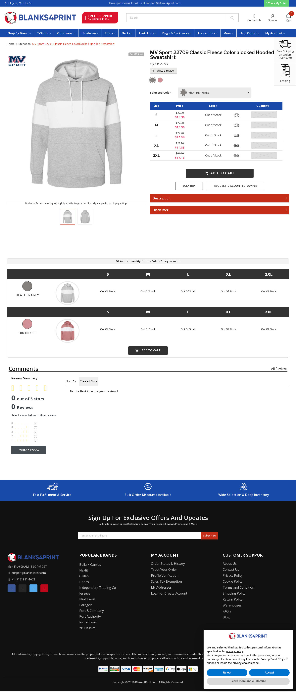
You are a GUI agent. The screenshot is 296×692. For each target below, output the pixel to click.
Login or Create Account (169, 593)
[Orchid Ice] (161, 81)
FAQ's (227, 611)
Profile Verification (164, 575)
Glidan (84, 576)
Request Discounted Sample (235, 186)
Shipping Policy (234, 593)
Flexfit (83, 570)
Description (162, 198)
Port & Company (91, 610)
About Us (230, 563)
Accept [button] (269, 672)
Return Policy (232, 599)
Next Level (87, 599)
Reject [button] (227, 672)
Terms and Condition (238, 587)
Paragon (85, 605)
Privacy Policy (233, 575)
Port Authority (90, 616)
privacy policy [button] (234, 651)
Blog (226, 617)
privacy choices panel (246, 663)
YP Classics (87, 628)
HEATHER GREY (195, 92)
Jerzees (84, 593)
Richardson (87, 622)
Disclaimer (161, 210)
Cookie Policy (232, 581)
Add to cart (219, 173)
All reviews (279, 368)
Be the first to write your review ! (94, 391)
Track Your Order (164, 569)
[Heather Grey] (153, 81)
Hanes (84, 582)
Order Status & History (168, 563)
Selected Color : (162, 92)
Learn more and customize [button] (248, 681)
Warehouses (232, 605)
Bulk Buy (189, 186)
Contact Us (254, 20)
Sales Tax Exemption (166, 581)
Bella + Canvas (90, 564)
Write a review (163, 70)
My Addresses (161, 587)
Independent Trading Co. (98, 587)
